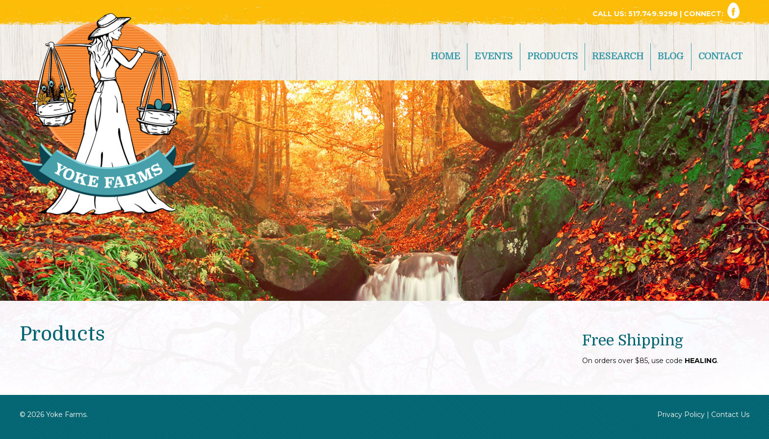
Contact (720, 56)
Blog (671, 56)
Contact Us (730, 414)
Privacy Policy (681, 414)
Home (446, 56)
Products (552, 56)
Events (493, 56)
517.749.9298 (654, 13)
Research (617, 56)
